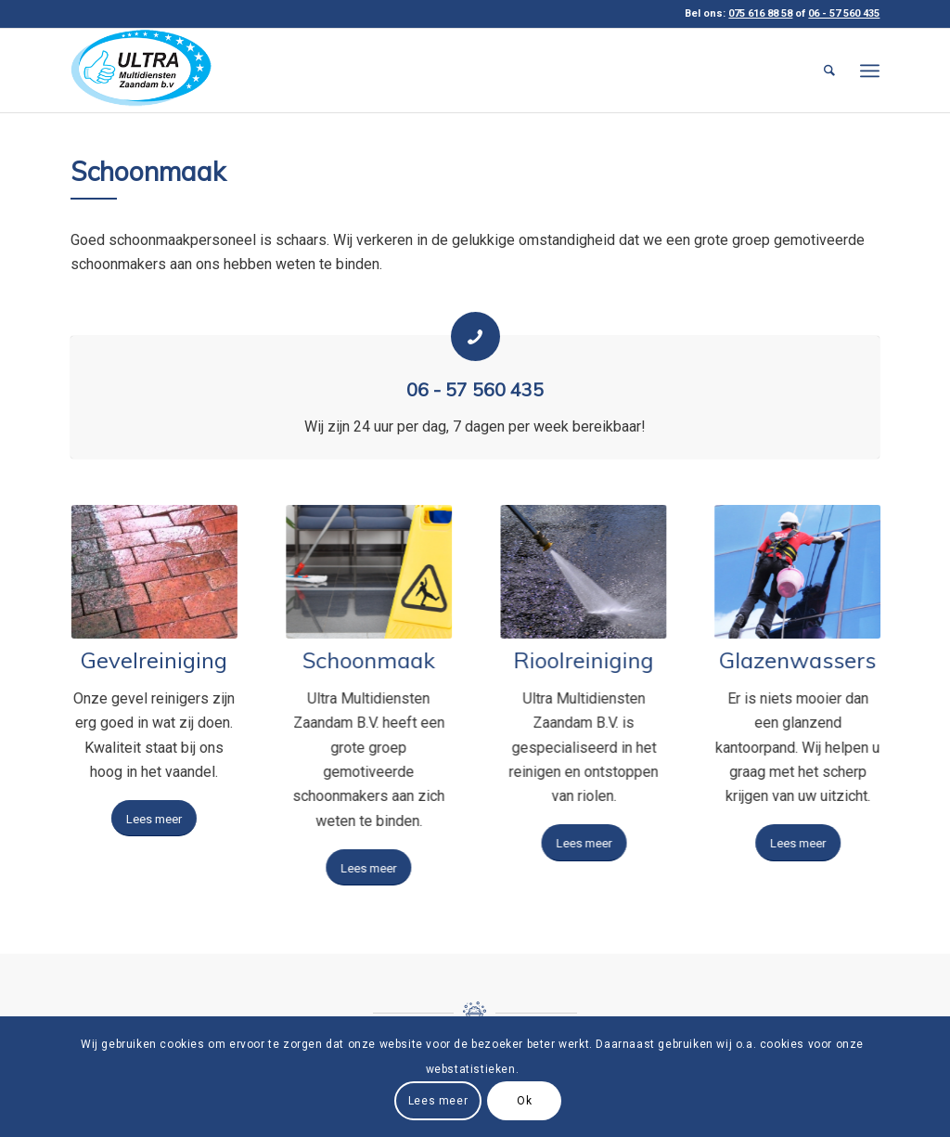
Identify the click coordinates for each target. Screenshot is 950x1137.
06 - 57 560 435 (475, 389)
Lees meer (438, 1100)
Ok (524, 1100)
